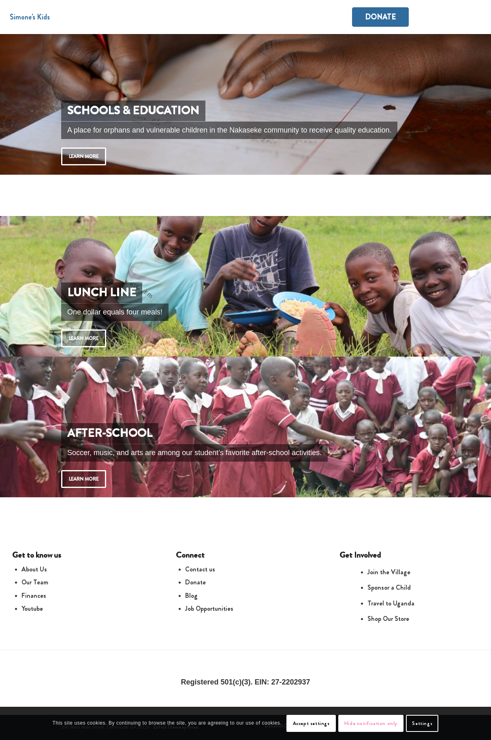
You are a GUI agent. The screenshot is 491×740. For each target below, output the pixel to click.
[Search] (473, 17)
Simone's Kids (30, 17)
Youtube (32, 608)
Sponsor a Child (389, 587)
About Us (34, 569)
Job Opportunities (209, 608)
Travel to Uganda (390, 603)
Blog (191, 595)
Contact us (200, 569)
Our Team (34, 582)
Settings (422, 723)
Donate (195, 582)
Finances (33, 595)
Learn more (83, 156)
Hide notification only (370, 723)
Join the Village (388, 572)
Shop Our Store (388, 618)
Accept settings (311, 723)
